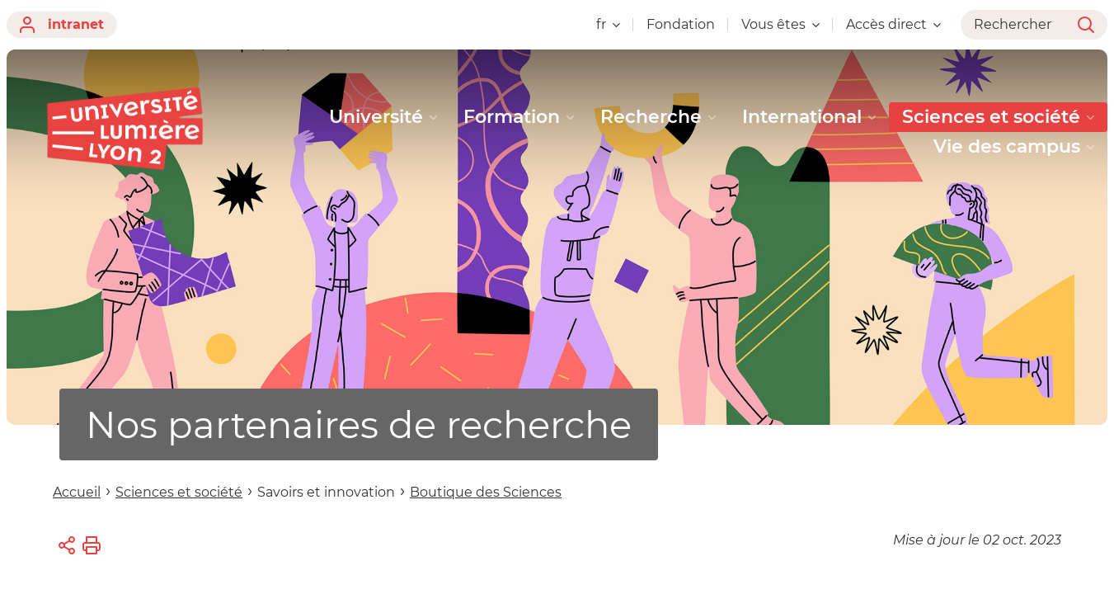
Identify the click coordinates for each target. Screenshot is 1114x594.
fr (608, 24)
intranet (62, 24)
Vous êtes (780, 24)
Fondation (680, 24)
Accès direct (893, 24)
